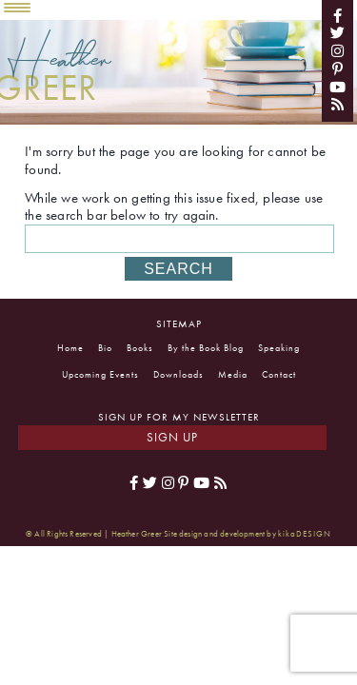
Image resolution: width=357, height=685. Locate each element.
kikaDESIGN (304, 533)
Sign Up (172, 437)
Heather (59, 66)
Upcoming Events (100, 374)
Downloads (178, 374)
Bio (105, 348)
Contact (279, 374)
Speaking (279, 348)
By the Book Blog (206, 348)
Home (70, 348)
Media (233, 374)
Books (140, 348)
